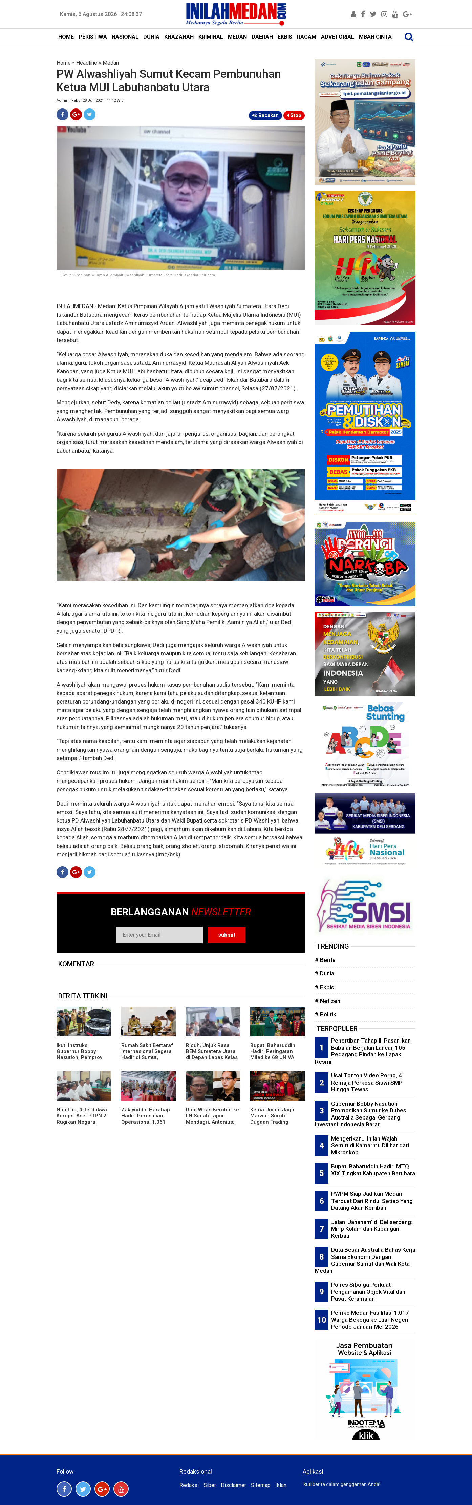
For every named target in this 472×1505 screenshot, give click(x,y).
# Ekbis (324, 987)
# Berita (325, 959)
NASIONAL (125, 37)
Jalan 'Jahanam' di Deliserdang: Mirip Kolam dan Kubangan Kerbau (371, 1229)
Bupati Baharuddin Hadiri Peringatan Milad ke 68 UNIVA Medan (272, 1054)
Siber (209, 1485)
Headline (86, 63)
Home (64, 63)
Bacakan (265, 115)
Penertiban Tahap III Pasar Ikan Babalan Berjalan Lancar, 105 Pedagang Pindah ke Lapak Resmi (363, 1051)
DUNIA (151, 37)
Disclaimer (233, 1485)
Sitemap (261, 1485)
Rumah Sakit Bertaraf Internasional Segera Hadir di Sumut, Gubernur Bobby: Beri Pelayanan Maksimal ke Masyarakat (147, 1060)
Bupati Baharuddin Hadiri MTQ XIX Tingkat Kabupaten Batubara (373, 1170)
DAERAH (262, 37)
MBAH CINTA (375, 37)
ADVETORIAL (337, 37)
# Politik (325, 1014)
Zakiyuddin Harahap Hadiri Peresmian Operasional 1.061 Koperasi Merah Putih (147, 1119)
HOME (66, 37)
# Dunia (324, 973)
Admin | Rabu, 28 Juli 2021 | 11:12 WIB (90, 100)
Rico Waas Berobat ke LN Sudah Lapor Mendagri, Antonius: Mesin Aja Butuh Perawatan (212, 1122)
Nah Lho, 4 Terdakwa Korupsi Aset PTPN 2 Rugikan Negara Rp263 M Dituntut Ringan (82, 1122)
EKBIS (285, 37)
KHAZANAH (179, 37)
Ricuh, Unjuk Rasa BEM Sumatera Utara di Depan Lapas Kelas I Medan (212, 1054)
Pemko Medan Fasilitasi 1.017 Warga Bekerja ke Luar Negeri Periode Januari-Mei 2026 (370, 1319)
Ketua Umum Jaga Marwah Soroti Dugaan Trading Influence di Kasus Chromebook (272, 1122)
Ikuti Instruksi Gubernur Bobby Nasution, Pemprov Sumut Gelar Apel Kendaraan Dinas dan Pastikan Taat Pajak (82, 1060)
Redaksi (189, 1485)
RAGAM (306, 37)
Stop (294, 115)
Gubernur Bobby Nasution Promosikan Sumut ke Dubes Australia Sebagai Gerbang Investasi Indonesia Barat (360, 1114)
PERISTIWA (93, 37)
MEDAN (237, 37)
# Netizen (327, 1000)
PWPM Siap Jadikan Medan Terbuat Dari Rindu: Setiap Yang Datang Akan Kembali (372, 1200)
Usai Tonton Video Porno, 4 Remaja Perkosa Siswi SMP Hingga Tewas (367, 1082)
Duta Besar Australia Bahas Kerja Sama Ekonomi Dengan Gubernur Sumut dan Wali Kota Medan (365, 1260)
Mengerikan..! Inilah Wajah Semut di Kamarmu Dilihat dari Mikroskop (370, 1145)
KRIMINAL (210, 37)
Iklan (280, 1485)
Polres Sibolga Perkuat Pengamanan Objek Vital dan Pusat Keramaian (368, 1291)
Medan (111, 63)
